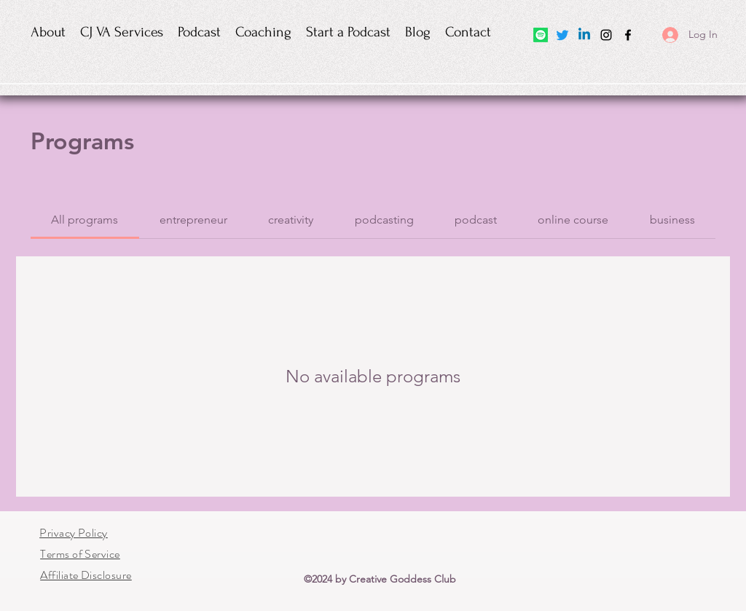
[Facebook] (628, 35)
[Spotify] (540, 35)
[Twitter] (562, 35)
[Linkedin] (584, 35)
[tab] (84, 220)
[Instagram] (606, 35)
